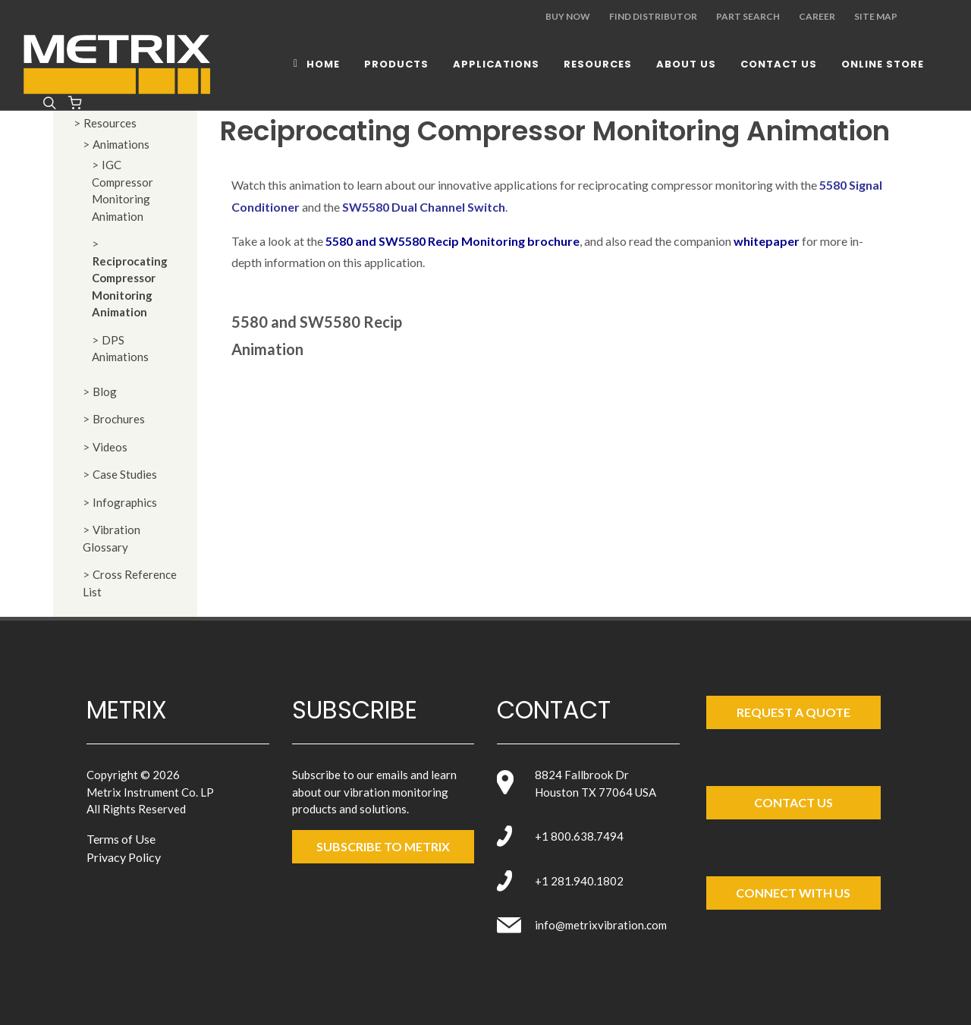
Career (817, 16)
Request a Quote (793, 712)
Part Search (748, 16)
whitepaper (767, 241)
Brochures (119, 419)
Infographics (125, 502)
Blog (105, 391)
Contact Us (793, 802)
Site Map (875, 16)
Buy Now (567, 16)
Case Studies (125, 474)
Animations (121, 144)
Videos (110, 447)
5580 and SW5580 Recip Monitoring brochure (452, 241)
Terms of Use (121, 839)
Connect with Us (793, 892)
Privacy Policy (123, 857)
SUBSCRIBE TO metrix (383, 846)
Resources (110, 123)
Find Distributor (653, 16)
